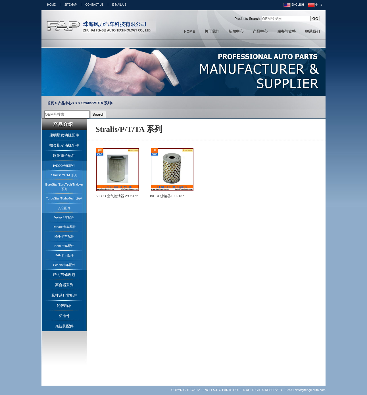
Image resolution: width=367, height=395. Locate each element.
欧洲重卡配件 (64, 155)
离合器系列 (64, 285)
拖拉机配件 (64, 326)
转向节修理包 (64, 275)
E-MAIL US (119, 4)
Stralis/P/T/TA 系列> (97, 103)
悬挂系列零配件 (64, 295)
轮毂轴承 (64, 305)
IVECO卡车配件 (64, 165)
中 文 (315, 4)
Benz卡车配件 (64, 246)
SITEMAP (70, 4)
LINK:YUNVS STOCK (156, 390)
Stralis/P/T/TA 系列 (64, 175)
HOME (51, 4)
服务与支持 (286, 31)
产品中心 (260, 31)
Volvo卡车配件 (64, 217)
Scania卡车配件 (64, 265)
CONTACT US (95, 4)
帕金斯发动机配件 (64, 145)
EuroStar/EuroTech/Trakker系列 (64, 186)
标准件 (64, 316)
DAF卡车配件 (64, 255)
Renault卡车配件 (64, 226)
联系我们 (312, 31)
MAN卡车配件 (64, 236)
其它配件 (64, 208)
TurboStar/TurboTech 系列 (64, 198)
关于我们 (212, 31)
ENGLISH (293, 4)
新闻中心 (236, 31)
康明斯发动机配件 (64, 135)
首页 (50, 103)
